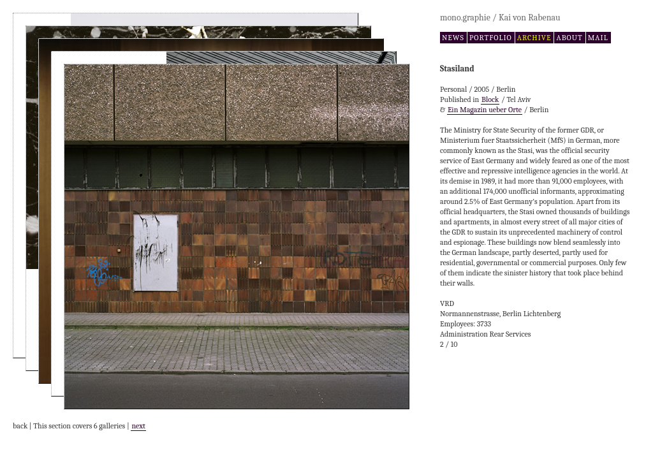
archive (534, 37)
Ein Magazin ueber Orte (485, 109)
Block (490, 99)
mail (598, 37)
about (569, 37)
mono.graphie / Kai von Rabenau (500, 17)
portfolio (490, 37)
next (138, 425)
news (453, 37)
